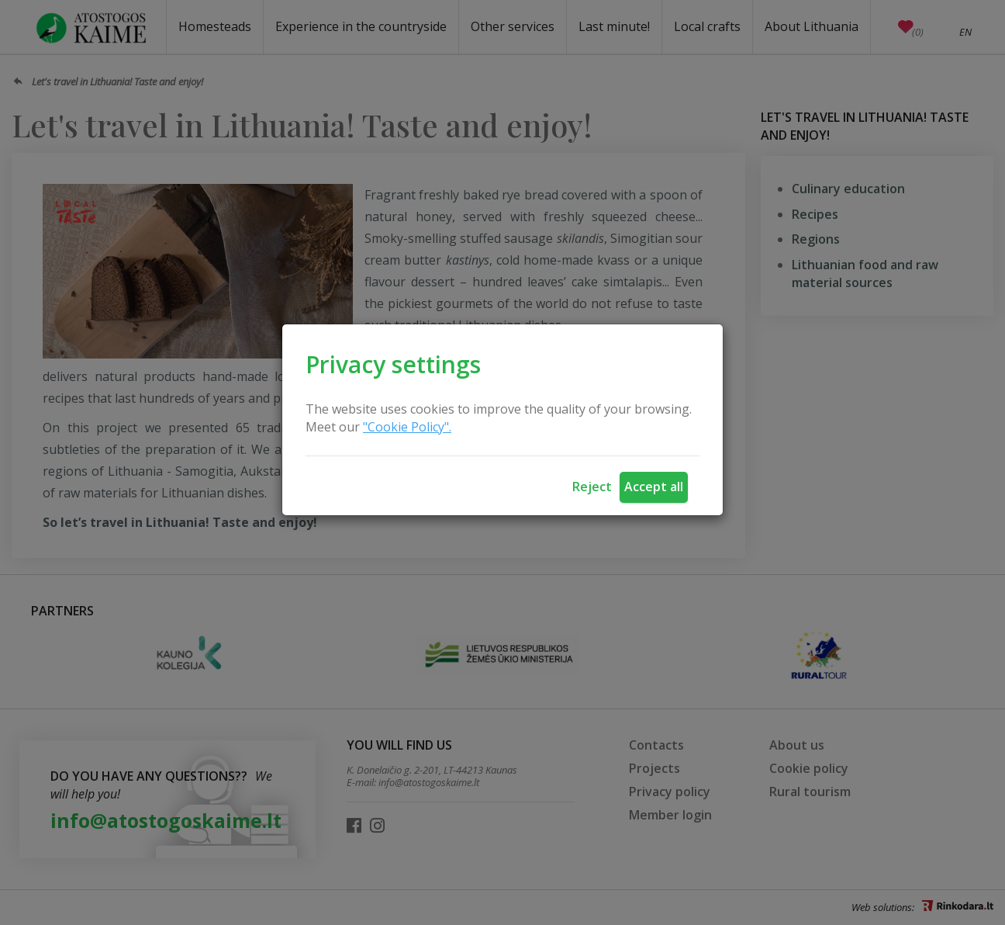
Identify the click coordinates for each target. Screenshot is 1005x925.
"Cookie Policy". (407, 426)
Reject (592, 486)
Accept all (653, 486)
